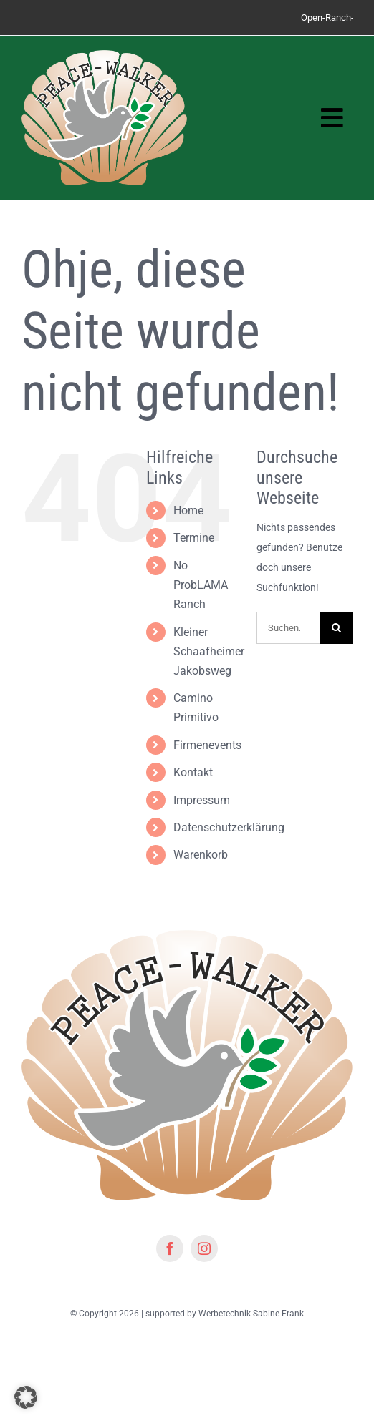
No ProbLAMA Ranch (200, 585)
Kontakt (193, 772)
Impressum (201, 800)
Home (188, 510)
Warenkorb (200, 854)
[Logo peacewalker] (104, 55)
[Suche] (336, 628)
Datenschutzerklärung (228, 827)
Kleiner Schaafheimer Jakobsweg (208, 651)
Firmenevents (207, 745)
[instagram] (204, 1248)
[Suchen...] (288, 628)
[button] (26, 1397)
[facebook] (169, 1248)
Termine (193, 537)
